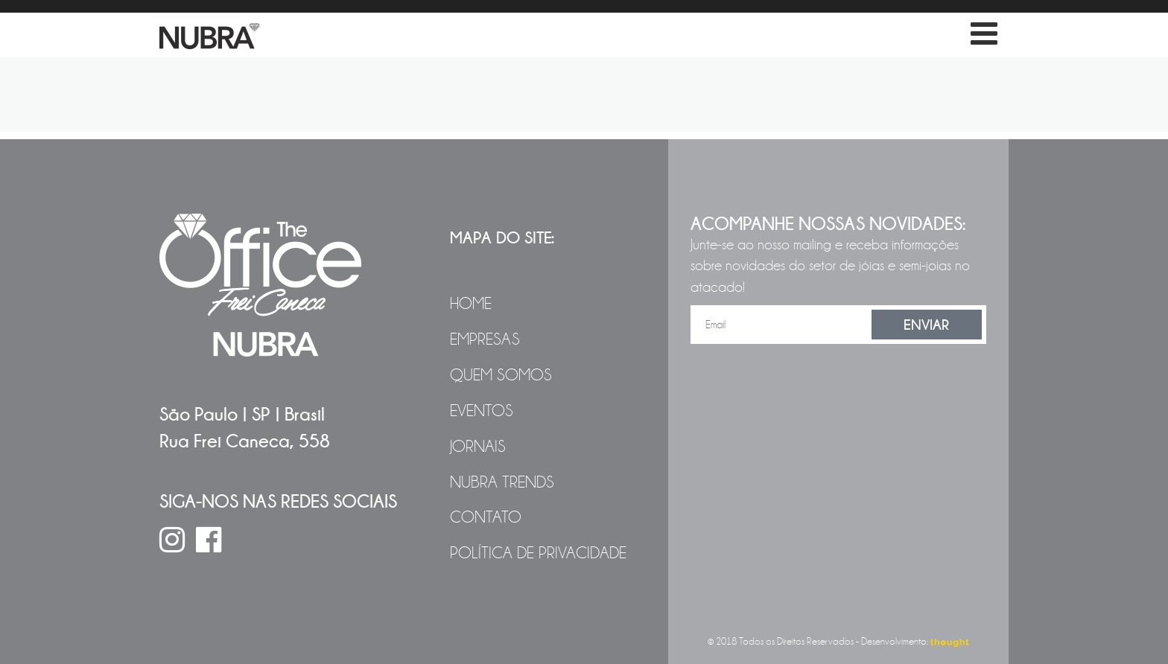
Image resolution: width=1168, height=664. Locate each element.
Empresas (485, 339)
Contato (485, 517)
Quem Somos (501, 375)
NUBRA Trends (502, 482)
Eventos (481, 411)
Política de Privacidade (538, 553)
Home (471, 304)
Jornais (478, 447)
